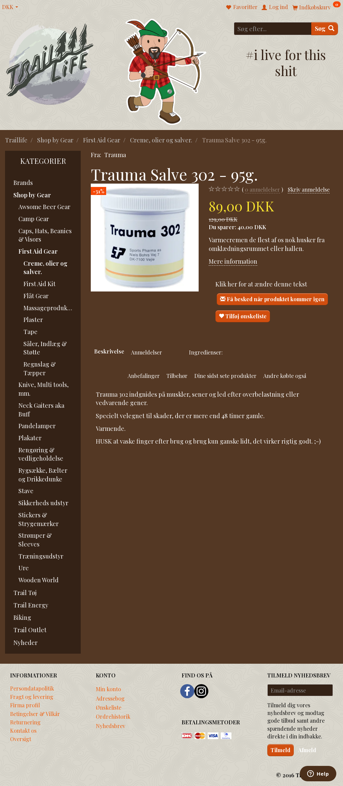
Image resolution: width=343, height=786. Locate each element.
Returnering (25, 722)
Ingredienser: (206, 352)
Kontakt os (23, 730)
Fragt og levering (31, 696)
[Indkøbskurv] (316, 6)
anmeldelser (262, 189)
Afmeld (307, 750)
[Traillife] (50, 64)
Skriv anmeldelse (309, 189)
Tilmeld (280, 750)
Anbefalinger (144, 375)
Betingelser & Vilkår (35, 713)
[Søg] (324, 28)
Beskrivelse (109, 351)
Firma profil (25, 705)
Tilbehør (177, 375)
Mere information (233, 261)
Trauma (115, 155)
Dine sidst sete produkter (225, 375)
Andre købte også (284, 375)
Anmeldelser (146, 352)
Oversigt (20, 738)
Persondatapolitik (32, 688)
